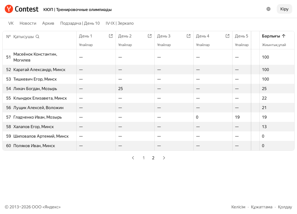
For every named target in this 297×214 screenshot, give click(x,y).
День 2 (129, 36)
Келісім (238, 206)
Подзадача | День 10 (80, 23)
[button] (26, 36)
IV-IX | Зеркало (120, 23)
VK (11, 23)
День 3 (170, 36)
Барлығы (274, 36)
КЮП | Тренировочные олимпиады (77, 9)
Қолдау (285, 206)
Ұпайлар (89, 45)
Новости (28, 23)
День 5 (251, 36)
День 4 (211, 36)
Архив (48, 23)
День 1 (88, 36)
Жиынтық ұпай (277, 45)
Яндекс (52, 206)
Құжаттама (261, 206)
